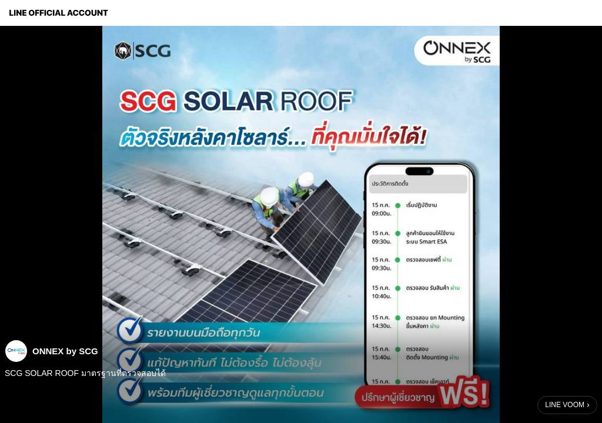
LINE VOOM (564, 405)
